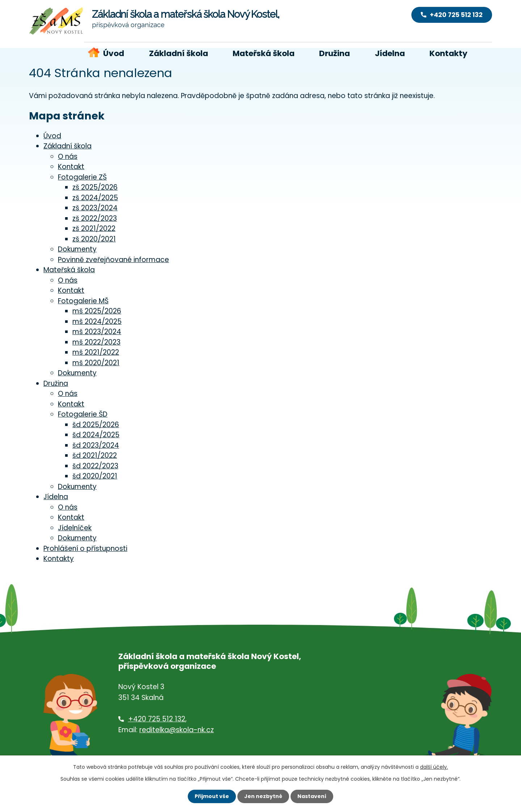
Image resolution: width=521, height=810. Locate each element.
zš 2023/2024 (95, 208)
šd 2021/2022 (94, 455)
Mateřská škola (264, 53)
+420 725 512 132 (156, 719)
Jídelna (390, 53)
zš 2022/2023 (94, 218)
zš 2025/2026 (95, 187)
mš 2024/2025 (97, 321)
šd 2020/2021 (94, 476)
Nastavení (311, 796)
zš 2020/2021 (94, 239)
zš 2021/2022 (93, 228)
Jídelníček (75, 528)
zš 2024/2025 (95, 198)
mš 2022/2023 (96, 342)
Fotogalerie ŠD (82, 414)
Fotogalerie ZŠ (82, 177)
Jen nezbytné (263, 796)
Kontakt (71, 167)
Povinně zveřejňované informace (113, 260)
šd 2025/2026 (95, 425)
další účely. (434, 767)
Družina (334, 53)
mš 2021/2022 (95, 352)
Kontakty (448, 53)
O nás (67, 156)
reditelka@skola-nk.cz (176, 730)
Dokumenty (77, 249)
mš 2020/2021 (95, 363)
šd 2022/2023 (95, 466)
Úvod (113, 53)
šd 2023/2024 (95, 445)
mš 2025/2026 (96, 311)
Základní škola (178, 53)
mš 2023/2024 (96, 332)
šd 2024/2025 (95, 435)
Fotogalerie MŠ (83, 301)
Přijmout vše (212, 796)
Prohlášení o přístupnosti (85, 548)
